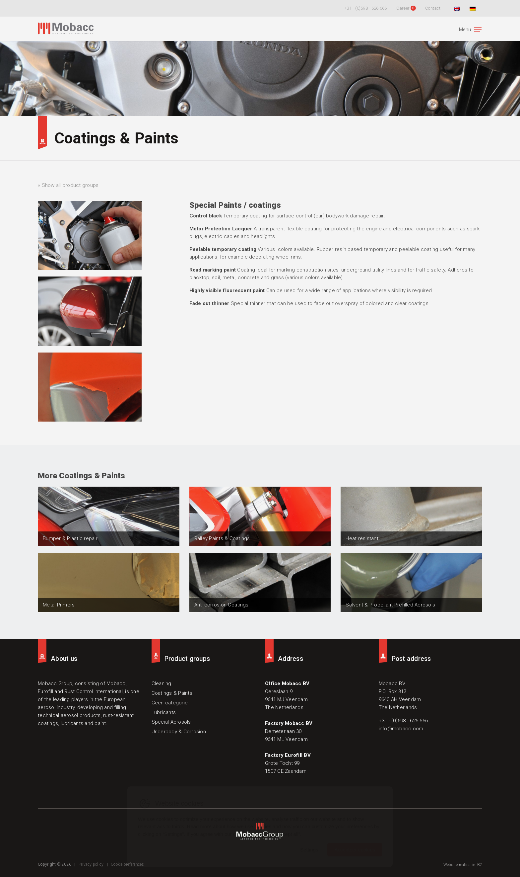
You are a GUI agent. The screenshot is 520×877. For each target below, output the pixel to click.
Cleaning (161, 683)
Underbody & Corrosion (179, 732)
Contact (432, 8)
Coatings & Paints (116, 138)
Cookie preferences (127, 864)
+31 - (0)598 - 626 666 (366, 8)
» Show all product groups (68, 185)
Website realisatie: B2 (463, 864)
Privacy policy (91, 864)
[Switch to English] (456, 8)
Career (403, 8)
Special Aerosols (171, 722)
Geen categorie (170, 703)
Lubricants (164, 712)
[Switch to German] (472, 8)
